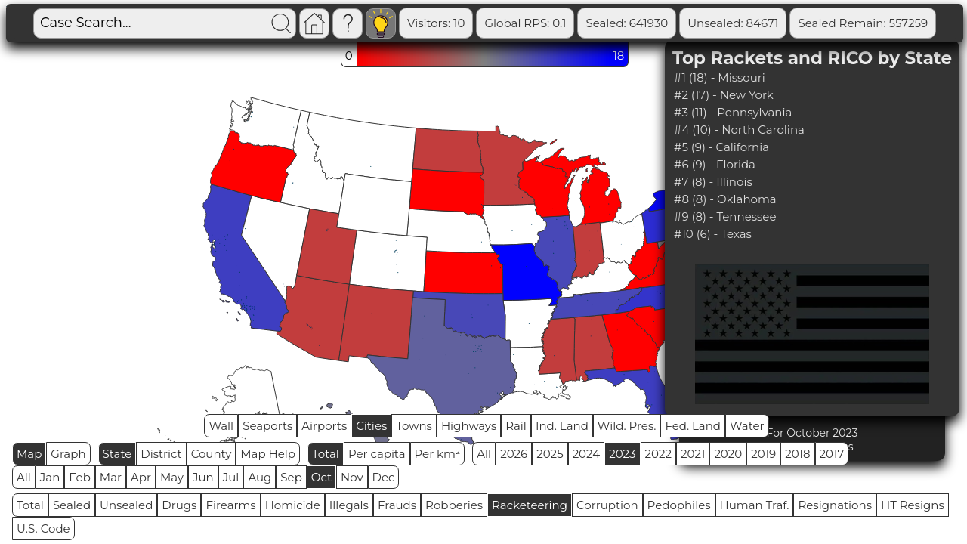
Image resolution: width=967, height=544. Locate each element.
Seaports (267, 426)
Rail (516, 426)
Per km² (438, 454)
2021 (693, 454)
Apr (141, 477)
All (484, 454)
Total (325, 454)
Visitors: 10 (436, 23)
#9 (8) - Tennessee (725, 216)
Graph (68, 454)
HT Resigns (912, 505)
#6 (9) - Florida (714, 164)
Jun (203, 477)
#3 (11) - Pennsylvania (733, 112)
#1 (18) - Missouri (719, 77)
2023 (622, 454)
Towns (414, 426)
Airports (324, 426)
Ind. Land (562, 426)
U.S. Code (43, 528)
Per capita (377, 454)
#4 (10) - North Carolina (739, 129)
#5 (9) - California (721, 147)
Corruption (607, 505)
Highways (468, 426)
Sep (290, 477)
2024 (587, 454)
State (117, 454)
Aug (259, 477)
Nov (352, 477)
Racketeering (529, 505)
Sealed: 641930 (626, 23)
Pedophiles (679, 505)
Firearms (230, 505)
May (172, 477)
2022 (658, 454)
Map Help (267, 454)
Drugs (179, 505)
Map (29, 454)
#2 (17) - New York (724, 95)
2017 (832, 454)
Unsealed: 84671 (732, 23)
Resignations (835, 505)
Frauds (397, 505)
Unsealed (126, 505)
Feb (79, 477)
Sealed (72, 505)
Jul (231, 477)
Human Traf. (754, 505)
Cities (371, 426)
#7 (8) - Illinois (713, 182)
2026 (513, 454)
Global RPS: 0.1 (525, 23)
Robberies (454, 505)
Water (747, 426)
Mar (111, 477)
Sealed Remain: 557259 (863, 23)
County (211, 454)
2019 (763, 454)
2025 (549, 454)
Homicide (292, 505)
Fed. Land (693, 426)
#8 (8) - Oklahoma (725, 199)
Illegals (349, 505)
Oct (321, 477)
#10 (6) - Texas (713, 234)
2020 (728, 454)
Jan (50, 477)
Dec (383, 477)
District (161, 454)
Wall (221, 426)
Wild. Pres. (627, 426)
